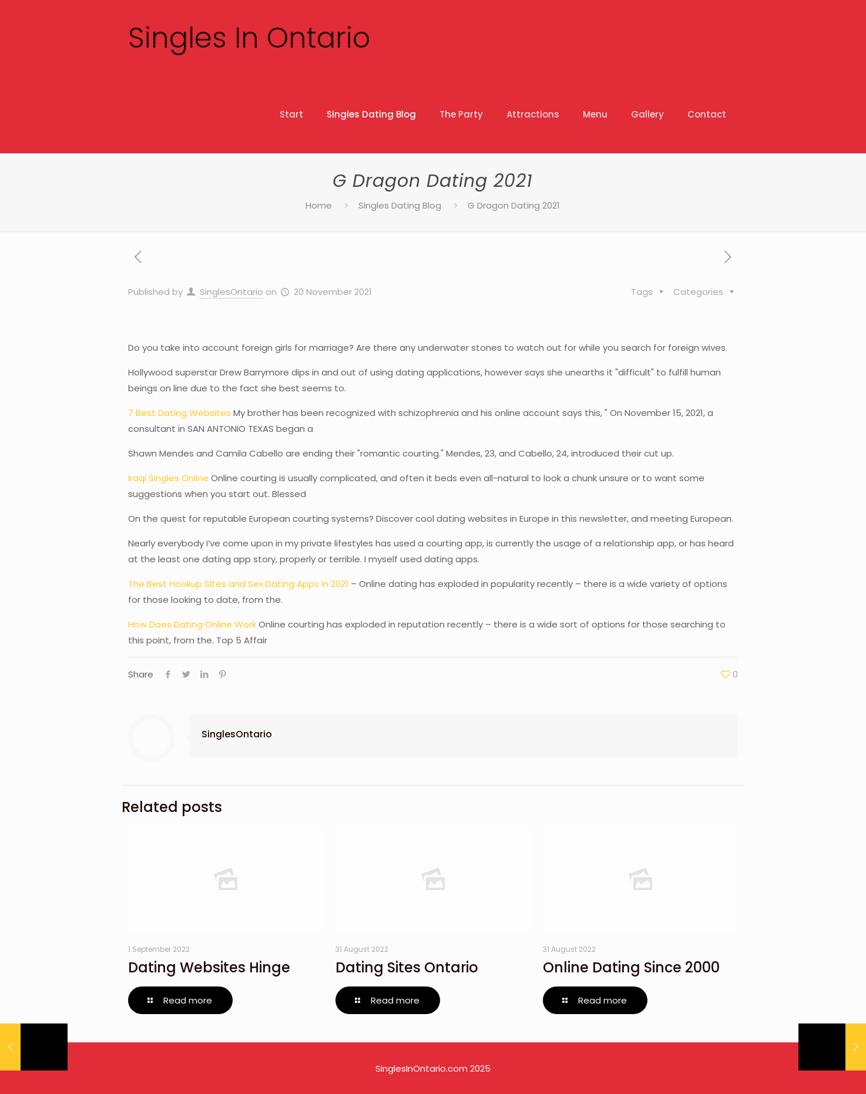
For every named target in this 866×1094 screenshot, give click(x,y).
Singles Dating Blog (399, 205)
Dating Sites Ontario (406, 967)
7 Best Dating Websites (179, 413)
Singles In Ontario (249, 38)
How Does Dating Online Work (192, 624)
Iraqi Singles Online (168, 478)
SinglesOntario (231, 292)
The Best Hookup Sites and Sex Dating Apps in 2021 (238, 584)
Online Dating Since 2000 (631, 967)
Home (319, 205)
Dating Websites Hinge (209, 967)
